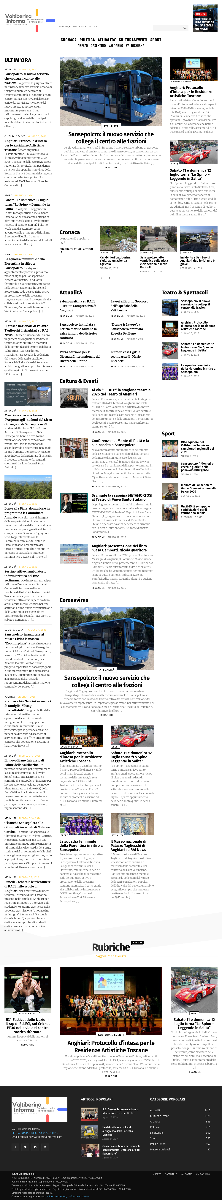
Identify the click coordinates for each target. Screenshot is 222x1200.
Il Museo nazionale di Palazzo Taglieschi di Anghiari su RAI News (26, 330)
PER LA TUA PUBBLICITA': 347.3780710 (35, 1133)
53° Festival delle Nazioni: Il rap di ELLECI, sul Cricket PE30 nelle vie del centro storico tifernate (28, 1025)
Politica (9, 697)
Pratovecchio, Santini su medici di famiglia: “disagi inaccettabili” (27, 705)
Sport (8, 195)
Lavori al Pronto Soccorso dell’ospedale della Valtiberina (129, 305)
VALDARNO (187, 1174)
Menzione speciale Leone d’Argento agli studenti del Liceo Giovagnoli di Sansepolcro (28, 419)
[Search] (184, 28)
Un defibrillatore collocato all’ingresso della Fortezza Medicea (117, 1131)
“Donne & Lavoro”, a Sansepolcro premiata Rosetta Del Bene (127, 329)
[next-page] (108, 278)
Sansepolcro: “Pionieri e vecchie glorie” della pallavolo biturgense (197, 467)
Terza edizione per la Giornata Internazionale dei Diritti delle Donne (80, 356)
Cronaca (106, 252)
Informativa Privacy (57, 1196)
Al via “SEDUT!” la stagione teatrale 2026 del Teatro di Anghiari (121, 392)
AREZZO (157, 1174)
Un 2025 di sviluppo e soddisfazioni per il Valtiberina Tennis (195, 510)
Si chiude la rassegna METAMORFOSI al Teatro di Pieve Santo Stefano (122, 497)
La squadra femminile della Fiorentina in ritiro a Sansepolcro (24, 263)
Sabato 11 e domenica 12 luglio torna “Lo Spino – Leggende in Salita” (27, 204)
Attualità (200, 14)
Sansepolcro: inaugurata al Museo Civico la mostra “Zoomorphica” (24, 639)
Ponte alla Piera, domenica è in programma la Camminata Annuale (27, 513)
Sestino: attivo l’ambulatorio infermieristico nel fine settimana (25, 576)
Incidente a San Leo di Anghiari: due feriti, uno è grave (197, 261)
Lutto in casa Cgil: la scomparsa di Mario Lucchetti (126, 356)
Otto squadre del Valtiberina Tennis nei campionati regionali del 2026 (197, 447)
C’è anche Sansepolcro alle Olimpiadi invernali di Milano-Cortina (27, 827)
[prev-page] (102, 278)
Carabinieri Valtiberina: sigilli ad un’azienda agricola (115, 261)
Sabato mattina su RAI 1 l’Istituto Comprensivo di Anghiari (78, 305)
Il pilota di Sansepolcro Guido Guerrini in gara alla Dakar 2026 (198, 488)
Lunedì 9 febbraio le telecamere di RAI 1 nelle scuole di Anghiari (27, 886)
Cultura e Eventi (15, 136)
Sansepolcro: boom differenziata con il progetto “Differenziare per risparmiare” (121, 1150)
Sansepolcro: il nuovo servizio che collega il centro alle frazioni (204, 23)
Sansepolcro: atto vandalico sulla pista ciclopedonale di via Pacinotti (154, 262)
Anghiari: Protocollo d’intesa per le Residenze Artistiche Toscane (25, 145)
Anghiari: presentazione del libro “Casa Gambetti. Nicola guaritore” (120, 548)
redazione (111, 167)
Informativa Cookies (79, 1196)
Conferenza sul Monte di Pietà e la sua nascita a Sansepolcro (120, 443)
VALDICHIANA (203, 1174)
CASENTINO (171, 1174)
